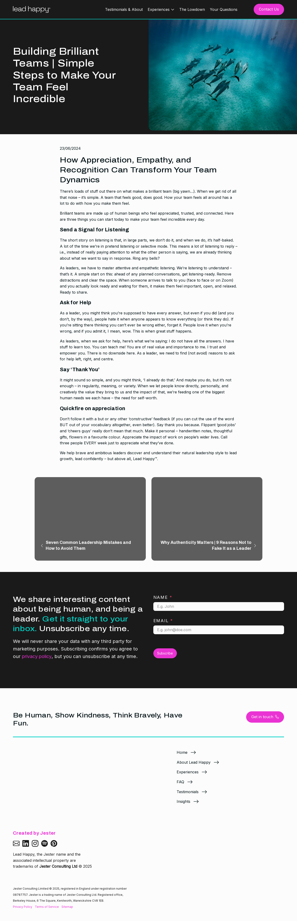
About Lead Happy (194, 766)
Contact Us (269, 9)
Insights (183, 805)
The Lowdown (192, 9)
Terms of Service (47, 906)
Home (182, 756)
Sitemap (67, 906)
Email (163, 624)
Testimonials (188, 795)
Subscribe (165, 657)
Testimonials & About (124, 9)
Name (162, 601)
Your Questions (223, 9)
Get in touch (265, 721)
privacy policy (37, 660)
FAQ (180, 785)
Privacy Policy (22, 906)
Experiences (159, 9)
